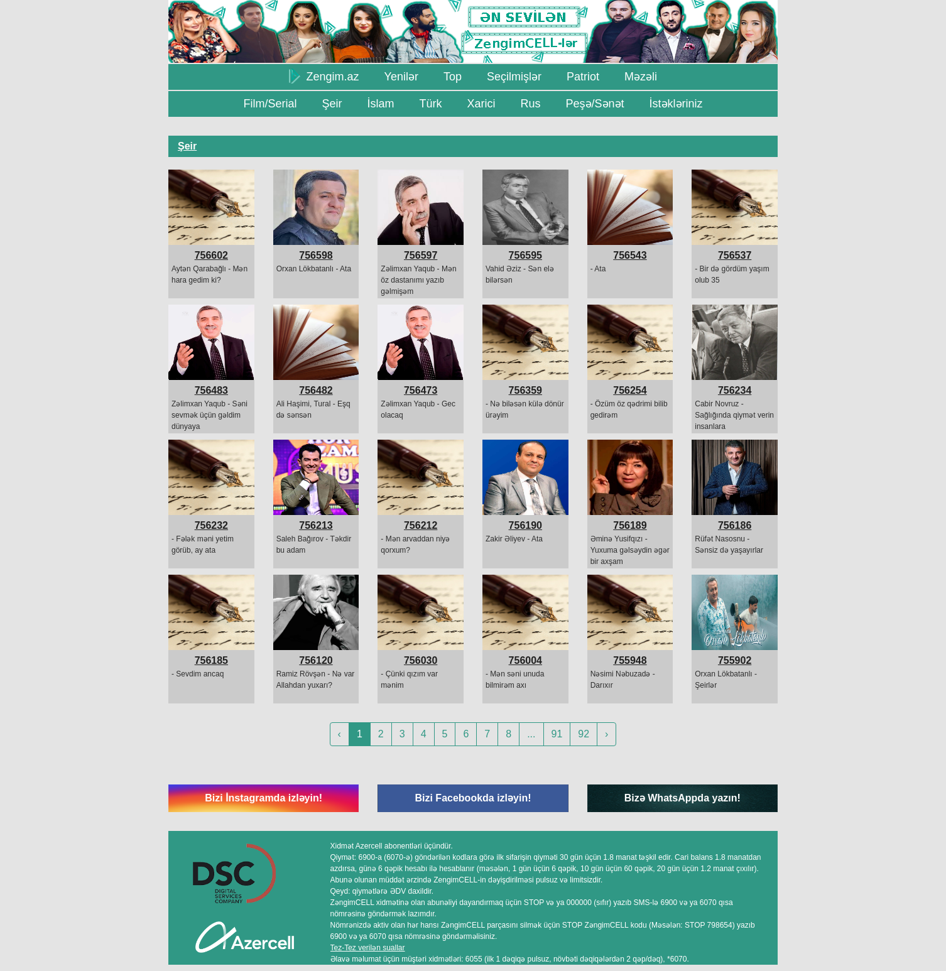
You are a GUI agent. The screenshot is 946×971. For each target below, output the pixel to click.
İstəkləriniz (676, 103)
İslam (380, 103)
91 (557, 734)
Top (452, 76)
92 (583, 734)
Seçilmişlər (514, 76)
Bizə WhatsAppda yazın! (682, 798)
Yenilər (401, 76)
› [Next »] (606, 734)
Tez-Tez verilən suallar (367, 947)
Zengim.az (324, 76)
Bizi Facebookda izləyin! (473, 798)
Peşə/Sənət (595, 103)
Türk (430, 103)
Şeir (332, 103)
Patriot (583, 76)
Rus (530, 103)
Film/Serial (269, 103)
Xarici (481, 103)
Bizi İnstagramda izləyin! (263, 798)
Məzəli (640, 76)
